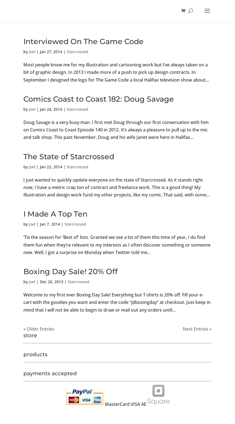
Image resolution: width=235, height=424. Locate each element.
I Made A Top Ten (55, 213)
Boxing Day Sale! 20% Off (70, 271)
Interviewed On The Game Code (83, 41)
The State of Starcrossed (68, 156)
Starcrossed (77, 51)
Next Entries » (197, 329)
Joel (32, 51)
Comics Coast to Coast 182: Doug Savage (98, 99)
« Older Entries (38, 329)
